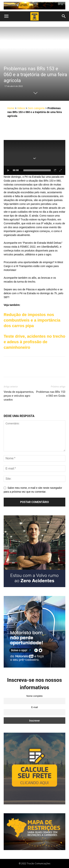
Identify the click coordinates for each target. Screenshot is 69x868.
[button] (6, 16)
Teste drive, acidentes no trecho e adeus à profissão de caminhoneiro (34, 342)
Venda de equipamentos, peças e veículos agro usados (19, 395)
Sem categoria (36, 108)
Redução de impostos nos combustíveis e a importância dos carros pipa (32, 320)
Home (10, 108)
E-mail (34, 707)
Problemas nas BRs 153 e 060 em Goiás (50, 393)
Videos (21, 108)
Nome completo (34, 696)
